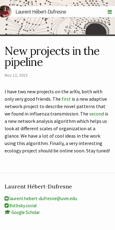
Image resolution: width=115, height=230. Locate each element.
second (96, 114)
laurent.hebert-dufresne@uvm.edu (41, 198)
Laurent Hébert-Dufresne (35, 11)
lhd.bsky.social (20, 205)
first (66, 99)
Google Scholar (22, 212)
